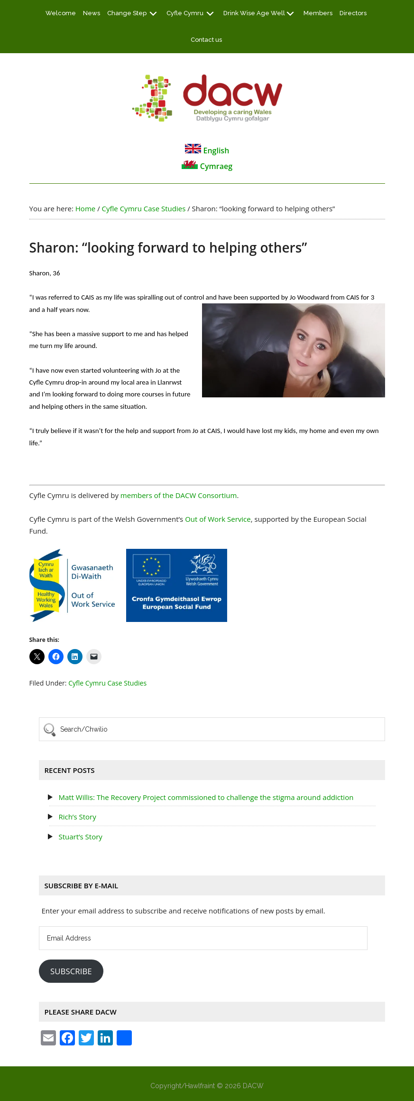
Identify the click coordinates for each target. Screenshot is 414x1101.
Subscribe (71, 971)
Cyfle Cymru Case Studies (107, 682)
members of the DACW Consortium (178, 495)
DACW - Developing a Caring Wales (207, 98)
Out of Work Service (218, 519)
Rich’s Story (77, 816)
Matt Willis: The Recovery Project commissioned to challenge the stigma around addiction (205, 797)
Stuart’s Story (80, 836)
